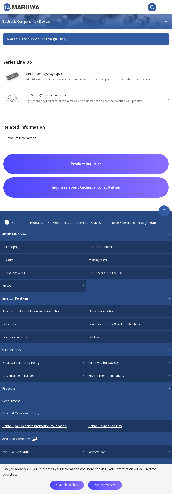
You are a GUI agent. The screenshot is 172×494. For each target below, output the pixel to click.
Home (12, 222)
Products (36, 222)
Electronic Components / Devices (77, 222)
